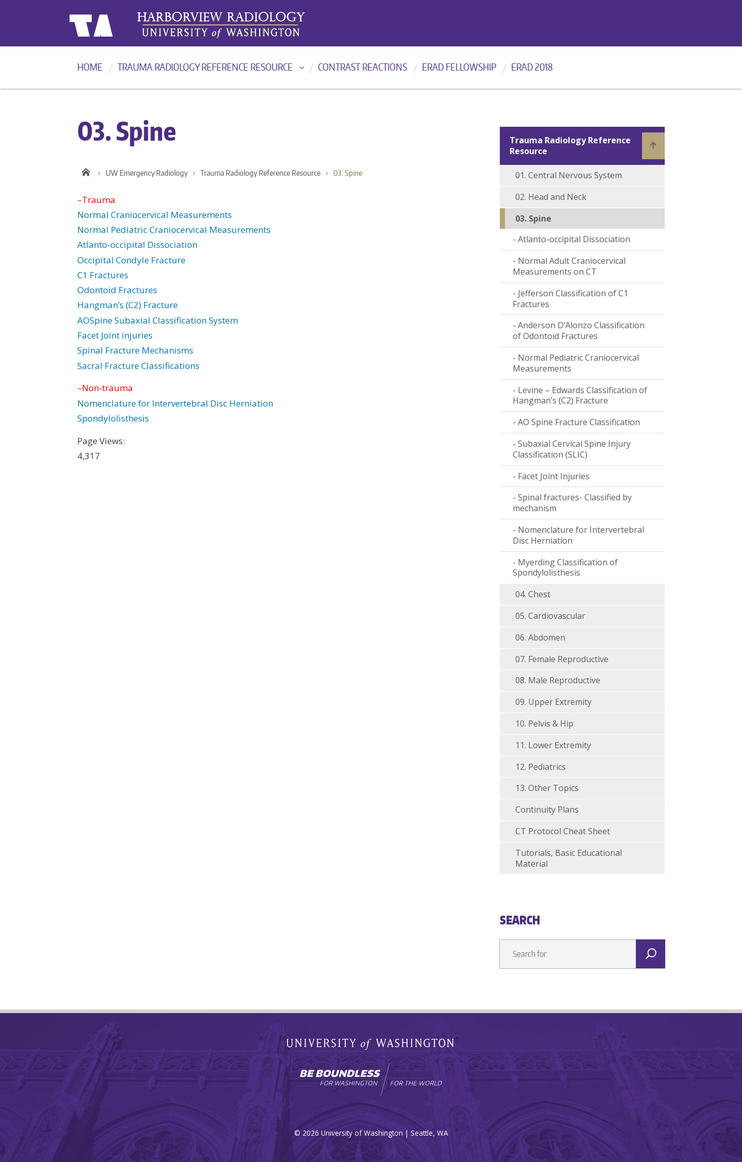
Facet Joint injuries (115, 335)
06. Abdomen (540, 637)
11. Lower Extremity (553, 745)
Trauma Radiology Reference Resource (205, 67)
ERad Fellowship (459, 67)
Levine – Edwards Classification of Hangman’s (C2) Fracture (580, 395)
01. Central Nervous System (568, 175)
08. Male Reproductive (557, 680)
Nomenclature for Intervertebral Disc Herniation (175, 403)
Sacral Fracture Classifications (138, 366)
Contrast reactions (362, 67)
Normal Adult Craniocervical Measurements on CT (569, 266)
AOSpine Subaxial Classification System (157, 320)
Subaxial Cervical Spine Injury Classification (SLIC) (572, 449)
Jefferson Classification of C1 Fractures (570, 299)
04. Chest (532, 594)
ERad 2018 (532, 67)
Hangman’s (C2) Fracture (127, 305)
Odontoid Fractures (117, 290)
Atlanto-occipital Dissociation (137, 244)
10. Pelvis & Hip (544, 723)
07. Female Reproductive (562, 659)
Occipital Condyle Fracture (131, 260)
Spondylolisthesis (113, 418)
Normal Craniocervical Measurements (154, 215)
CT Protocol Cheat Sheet (562, 831)
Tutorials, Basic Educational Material (568, 858)
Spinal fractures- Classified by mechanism (572, 503)
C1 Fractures (102, 275)
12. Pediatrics (540, 766)
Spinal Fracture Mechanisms (135, 350)
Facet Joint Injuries (553, 476)
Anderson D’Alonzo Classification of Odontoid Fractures (579, 330)
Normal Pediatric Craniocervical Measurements (174, 229)
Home (90, 67)
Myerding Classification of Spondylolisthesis (565, 568)
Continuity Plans (547, 809)
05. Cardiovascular (550, 615)
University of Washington (112, 23)
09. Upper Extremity (553, 702)
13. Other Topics (547, 788)
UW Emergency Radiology (147, 173)
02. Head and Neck (550, 197)
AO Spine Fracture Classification (579, 422)
